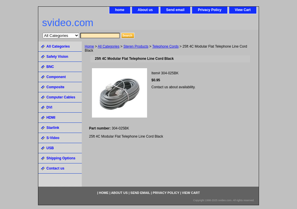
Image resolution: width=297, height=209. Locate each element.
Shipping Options (60, 158)
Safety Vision (57, 57)
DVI (49, 107)
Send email (175, 10)
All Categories (108, 46)
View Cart (243, 10)
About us (145, 10)
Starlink (52, 128)
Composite (55, 87)
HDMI (50, 118)
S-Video (52, 138)
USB (50, 148)
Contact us (55, 168)
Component (56, 77)
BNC (50, 67)
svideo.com (67, 22)
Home (89, 46)
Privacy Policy (209, 10)
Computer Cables (60, 97)
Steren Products (135, 46)
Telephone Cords (165, 46)
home (119, 10)
